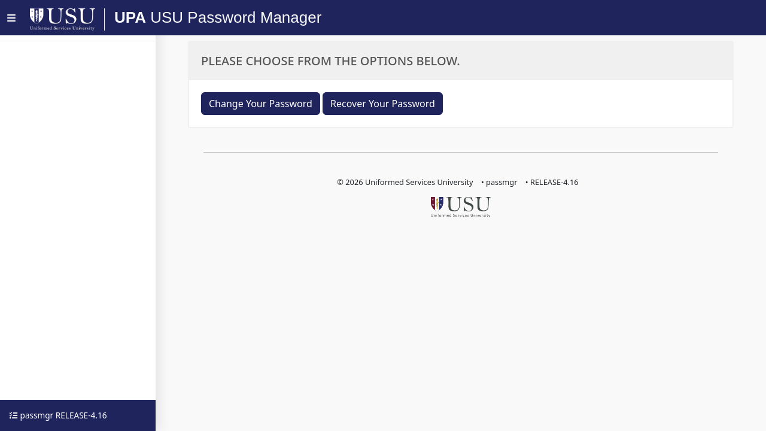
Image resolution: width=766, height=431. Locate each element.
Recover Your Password (382, 103)
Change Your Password (260, 103)
